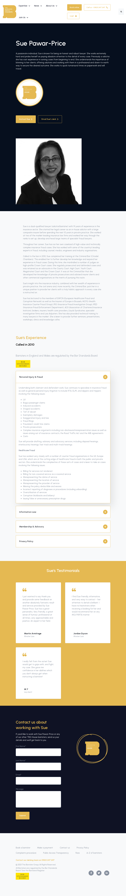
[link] (9, 11)
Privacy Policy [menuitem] (83, 847)
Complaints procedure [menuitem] (26, 853)
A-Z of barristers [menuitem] (94, 853)
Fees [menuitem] (78, 853)
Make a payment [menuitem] (45, 847)
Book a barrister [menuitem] (23, 847)
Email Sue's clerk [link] (50, 119)
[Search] (121, 12)
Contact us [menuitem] (65, 847)
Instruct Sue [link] (25, 119)
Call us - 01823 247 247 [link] (97, 7)
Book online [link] (74, 7)
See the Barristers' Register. (33, 870)
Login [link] (73, 16)
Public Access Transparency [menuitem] (56, 853)
